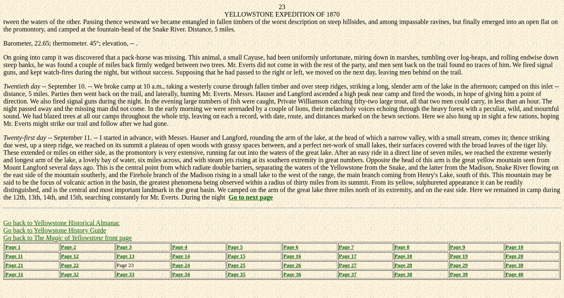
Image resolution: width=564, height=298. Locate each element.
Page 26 (292, 265)
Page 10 (514, 247)
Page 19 (459, 256)
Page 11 (14, 256)
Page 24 (181, 265)
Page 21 (14, 265)
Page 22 (70, 265)
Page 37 (348, 274)
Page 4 (179, 247)
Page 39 (459, 274)
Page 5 (235, 247)
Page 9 (457, 247)
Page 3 (123, 247)
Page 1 (12, 247)
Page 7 (346, 247)
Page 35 (236, 274)
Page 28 (403, 265)
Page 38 (403, 274)
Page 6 (290, 247)
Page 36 (292, 274)
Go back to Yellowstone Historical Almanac (61, 222)
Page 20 (514, 256)
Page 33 (125, 274)
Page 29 (459, 265)
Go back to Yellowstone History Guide (54, 230)
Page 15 (236, 256)
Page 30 (514, 265)
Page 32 (70, 274)
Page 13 (125, 256)
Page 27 (348, 265)
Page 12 (70, 256)
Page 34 (181, 274)
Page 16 (292, 256)
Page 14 (181, 256)
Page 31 (14, 274)
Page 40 (514, 274)
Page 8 (402, 247)
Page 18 (403, 256)
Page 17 (348, 256)
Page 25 (236, 265)
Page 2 (68, 247)
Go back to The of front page (67, 237)
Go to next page (250, 197)
